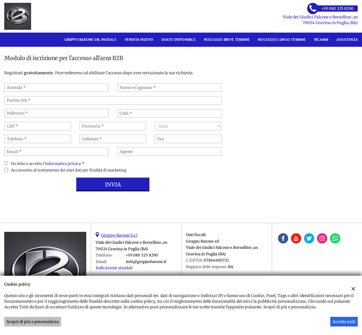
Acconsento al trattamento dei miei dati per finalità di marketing (68, 170)
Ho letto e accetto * (48, 163)
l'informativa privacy (62, 163)
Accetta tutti (344, 321)
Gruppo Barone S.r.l (119, 235)
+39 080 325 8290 (142, 255)
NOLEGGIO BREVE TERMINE (227, 39)
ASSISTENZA (347, 39)
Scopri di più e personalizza (33, 321)
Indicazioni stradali (114, 267)
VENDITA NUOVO (139, 39)
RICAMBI (321, 39)
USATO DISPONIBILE (178, 39)
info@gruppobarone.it (146, 261)
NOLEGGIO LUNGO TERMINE (282, 39)
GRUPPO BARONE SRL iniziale (90, 39)
